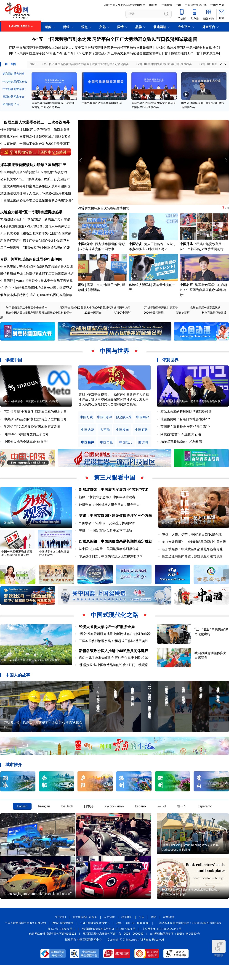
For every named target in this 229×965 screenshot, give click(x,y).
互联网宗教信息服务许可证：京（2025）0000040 (113, 933)
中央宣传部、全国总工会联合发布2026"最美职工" (35, 143)
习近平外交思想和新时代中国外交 (124, 5)
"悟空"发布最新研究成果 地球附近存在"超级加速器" (115, 634)
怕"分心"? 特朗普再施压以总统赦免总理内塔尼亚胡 (36, 288)
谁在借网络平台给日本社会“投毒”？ (185, 419)
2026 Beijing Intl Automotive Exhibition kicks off (38, 894)
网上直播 (10, 64)
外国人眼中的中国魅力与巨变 (179, 522)
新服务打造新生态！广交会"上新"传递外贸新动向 (35, 240)
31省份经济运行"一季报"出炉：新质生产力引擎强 (35, 219)
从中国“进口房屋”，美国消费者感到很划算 (108, 549)
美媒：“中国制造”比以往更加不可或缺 (105, 530)
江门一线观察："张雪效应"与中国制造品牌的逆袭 (35, 247)
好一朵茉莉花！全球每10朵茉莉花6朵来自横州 (32, 660)
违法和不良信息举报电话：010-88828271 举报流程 (190, 923)
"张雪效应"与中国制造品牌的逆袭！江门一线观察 (113, 665)
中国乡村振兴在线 (196, 5)
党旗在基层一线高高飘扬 (205, 307)
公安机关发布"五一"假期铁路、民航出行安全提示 (35, 179)
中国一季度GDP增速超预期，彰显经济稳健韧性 (16, 553)
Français (44, 806)
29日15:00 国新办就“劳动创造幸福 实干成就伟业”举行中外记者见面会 (86, 64)
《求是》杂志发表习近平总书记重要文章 (183, 47)
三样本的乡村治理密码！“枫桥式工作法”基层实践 (113, 641)
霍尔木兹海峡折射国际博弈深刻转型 (186, 411)
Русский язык (114, 806)
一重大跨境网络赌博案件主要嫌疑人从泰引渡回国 (35, 186)
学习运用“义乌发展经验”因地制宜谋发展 (32, 426)
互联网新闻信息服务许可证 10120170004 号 (109, 929)
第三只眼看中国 (114, 477)
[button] (226, 160)
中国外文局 (217, 5)
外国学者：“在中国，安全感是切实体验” (107, 523)
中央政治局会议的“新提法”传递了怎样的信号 (35, 419)
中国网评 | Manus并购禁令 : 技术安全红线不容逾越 (36, 281)
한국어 (182, 806)
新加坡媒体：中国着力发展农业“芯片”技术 (113, 490)
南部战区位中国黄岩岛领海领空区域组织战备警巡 (35, 136)
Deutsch (67, 806)
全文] (216, 47)
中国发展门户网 (171, 5)
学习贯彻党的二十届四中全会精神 (26, 307)
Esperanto (204, 806)
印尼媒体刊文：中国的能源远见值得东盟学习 (111, 556)
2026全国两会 (92, 312)
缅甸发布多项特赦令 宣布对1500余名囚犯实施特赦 (36, 295)
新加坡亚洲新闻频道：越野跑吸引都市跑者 (192, 556)
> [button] (225, 64)
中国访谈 (135, 244)
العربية (161, 806)
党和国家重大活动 (13, 73)
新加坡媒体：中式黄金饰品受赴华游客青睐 (192, 549)
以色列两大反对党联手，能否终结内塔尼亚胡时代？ (191, 401)
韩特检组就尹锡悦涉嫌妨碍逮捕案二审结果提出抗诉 (37, 273)
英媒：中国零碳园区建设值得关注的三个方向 (115, 516)
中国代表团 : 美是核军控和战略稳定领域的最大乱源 (36, 266)
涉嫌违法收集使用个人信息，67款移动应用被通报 (35, 193)
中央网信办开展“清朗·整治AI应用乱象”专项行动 (33, 172)
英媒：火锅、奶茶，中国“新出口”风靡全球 (192, 534)
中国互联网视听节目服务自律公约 (25, 923)
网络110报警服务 (63, 923)
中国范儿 (186, 244)
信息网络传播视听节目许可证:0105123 (52, 933)
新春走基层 (183, 312)
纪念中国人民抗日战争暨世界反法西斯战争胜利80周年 (39, 312)
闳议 (81, 285)
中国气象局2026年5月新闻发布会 (102, 103)
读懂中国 (13, 360)
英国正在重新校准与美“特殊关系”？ (185, 426)
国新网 (153, 5)
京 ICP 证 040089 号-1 (61, 929)
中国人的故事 (17, 675)
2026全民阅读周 (154, 312)
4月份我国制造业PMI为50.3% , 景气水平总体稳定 (35, 226)
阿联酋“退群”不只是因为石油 (180, 434)
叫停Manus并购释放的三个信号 (26, 434)
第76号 (68, 53)
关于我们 (60, 917)
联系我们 (126, 917)
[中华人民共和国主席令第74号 (30, 53)
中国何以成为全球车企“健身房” (26, 442)
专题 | (5, 259)
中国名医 (186, 285)
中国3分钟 (85, 244)
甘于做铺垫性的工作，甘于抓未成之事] (192, 53)
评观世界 (170, 360)
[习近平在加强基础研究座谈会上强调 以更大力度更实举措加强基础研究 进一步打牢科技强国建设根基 (80, 47)
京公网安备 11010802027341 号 (161, 929)
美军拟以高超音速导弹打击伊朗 (36, 259)
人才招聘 (109, 917)
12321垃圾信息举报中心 (95, 923)
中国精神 (87, 442)
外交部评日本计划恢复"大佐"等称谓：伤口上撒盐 (35, 129)
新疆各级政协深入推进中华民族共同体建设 (113, 651)
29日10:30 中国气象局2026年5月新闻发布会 (165, 64)
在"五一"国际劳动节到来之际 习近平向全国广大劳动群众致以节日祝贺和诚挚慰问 (114, 39)
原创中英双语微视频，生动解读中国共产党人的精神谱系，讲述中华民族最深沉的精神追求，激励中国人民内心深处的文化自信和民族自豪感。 (113, 399)
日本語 (88, 806)
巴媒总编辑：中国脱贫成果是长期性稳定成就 (115, 541)
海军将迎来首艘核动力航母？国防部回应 (33, 165)
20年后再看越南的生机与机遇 (181, 442)
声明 (154, 917)
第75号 (58, 53)
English (22, 806)
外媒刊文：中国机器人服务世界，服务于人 (109, 504)
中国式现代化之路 (114, 614)
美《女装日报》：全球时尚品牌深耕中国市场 (194, 542)
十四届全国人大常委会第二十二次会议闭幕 (35, 122)
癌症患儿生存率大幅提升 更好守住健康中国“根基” (114, 658)
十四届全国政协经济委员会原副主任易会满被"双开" (36, 200)
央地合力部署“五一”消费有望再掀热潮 (31, 212)
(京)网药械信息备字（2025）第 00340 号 (175, 933)
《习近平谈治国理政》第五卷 (160, 307)
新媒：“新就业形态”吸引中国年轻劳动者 (107, 497)
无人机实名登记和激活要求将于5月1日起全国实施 (35, 233)
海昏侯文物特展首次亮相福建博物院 (103, 208)
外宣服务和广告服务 (84, 917)
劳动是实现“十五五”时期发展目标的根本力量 (35, 411)
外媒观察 (9, 522)
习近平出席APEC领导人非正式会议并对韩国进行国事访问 (94, 307)
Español (140, 806)
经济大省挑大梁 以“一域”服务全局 (107, 627)
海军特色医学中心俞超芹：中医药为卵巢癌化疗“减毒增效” (203, 290)
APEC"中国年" (122, 312)
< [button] (221, 64)
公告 (141, 917)
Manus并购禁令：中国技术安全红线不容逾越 (31, 401)
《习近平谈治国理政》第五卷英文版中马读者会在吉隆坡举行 (118, 53)
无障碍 (219, 948)
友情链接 (168, 917)
